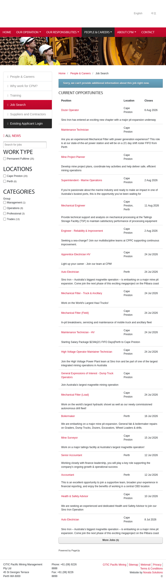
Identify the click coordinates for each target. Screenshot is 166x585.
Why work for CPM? (24, 86)
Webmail (145, 564)
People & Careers (22, 76)
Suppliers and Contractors (28, 114)
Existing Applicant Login (26, 123)
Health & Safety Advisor (74, 496)
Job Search (18, 104)
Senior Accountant (71, 455)
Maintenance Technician (75, 129)
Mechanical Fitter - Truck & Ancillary (81, 293)
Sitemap (133, 564)
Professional (16, 213)
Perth (12, 181)
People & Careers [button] (97, 32)
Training (15, 95)
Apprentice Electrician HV (75, 254)
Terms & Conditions (151, 568)
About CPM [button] (125, 32)
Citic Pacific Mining (37, 13)
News (12, 135)
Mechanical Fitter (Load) (75, 394)
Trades (13, 219)
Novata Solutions (153, 572)
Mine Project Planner (73, 157)
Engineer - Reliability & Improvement (82, 230)
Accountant (67, 474)
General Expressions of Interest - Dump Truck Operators (87, 375)
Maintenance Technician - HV (78, 332)
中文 (153, 13)
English (138, 13)
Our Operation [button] (27, 32)
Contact (147, 32)
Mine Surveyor (69, 437)
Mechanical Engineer (73, 205)
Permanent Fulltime (20, 158)
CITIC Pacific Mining (114, 564)
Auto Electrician (70, 271)
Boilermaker (68, 416)
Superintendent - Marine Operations (81, 180)
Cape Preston (17, 176)
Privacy (157, 564)
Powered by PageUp (69, 550)
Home (7, 32)
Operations (15, 208)
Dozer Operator (70, 110)
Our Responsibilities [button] (61, 32)
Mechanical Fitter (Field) (75, 312)
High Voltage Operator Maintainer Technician (86, 351)
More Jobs (110, 540)
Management (16, 202)
